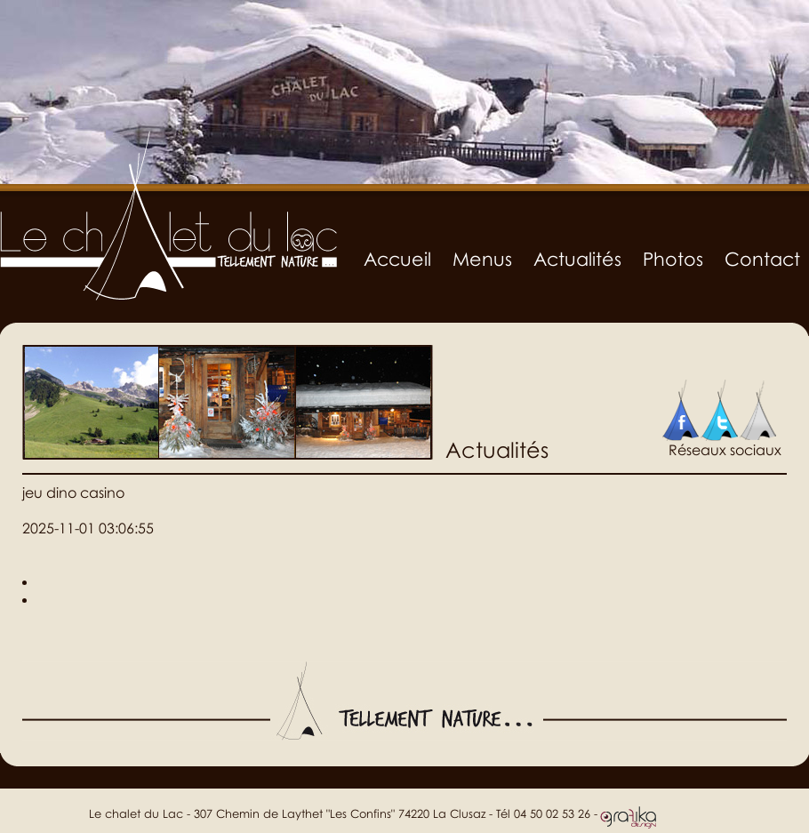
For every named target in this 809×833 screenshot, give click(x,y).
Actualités (577, 258)
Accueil (397, 258)
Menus (482, 258)
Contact (762, 258)
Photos (673, 258)
